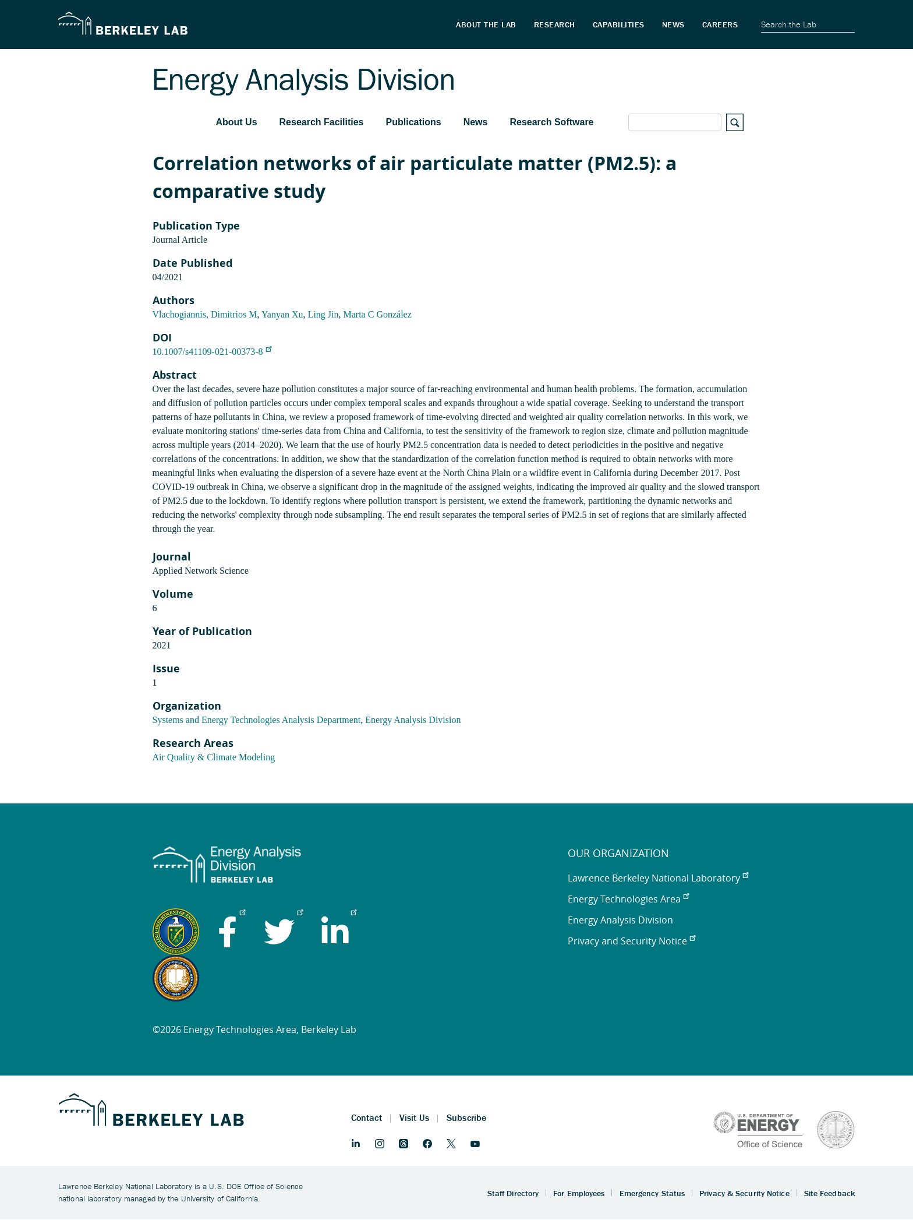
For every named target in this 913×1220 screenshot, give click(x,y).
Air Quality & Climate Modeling (214, 757)
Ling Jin (323, 314)
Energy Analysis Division (413, 720)
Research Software (551, 122)
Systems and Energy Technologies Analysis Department (257, 720)
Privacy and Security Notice (631, 941)
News (475, 122)
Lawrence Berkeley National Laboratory (658, 878)
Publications (413, 122)
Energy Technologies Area (628, 899)
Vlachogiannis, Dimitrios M (205, 314)
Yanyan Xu (282, 314)
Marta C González (378, 314)
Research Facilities (321, 122)
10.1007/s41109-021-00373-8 (212, 352)
